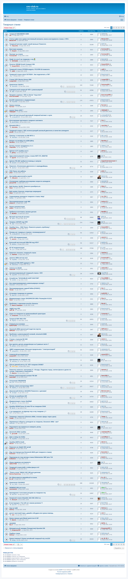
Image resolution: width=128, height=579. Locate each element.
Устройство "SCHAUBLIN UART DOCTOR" (24, 278)
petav (11, 172)
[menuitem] (6, 16)
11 (67, 224)
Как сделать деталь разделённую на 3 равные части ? (29, 344)
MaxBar (11, 198)
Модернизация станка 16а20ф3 (20, 401)
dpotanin (103, 369)
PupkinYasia (105, 262)
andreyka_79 (15, 361)
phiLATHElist (15, 122)
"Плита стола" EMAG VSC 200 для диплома (25, 472)
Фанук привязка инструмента (20, 462)
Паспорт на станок (16, 54)
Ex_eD (11, 479)
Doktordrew (15, 264)
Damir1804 (12, 377)
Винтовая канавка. (16, 49)
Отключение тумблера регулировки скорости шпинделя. (29, 181)
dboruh (11, 443)
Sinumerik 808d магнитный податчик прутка (25, 329)
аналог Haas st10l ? (16, 110)
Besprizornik (104, 74)
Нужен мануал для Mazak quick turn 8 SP (24, 518)
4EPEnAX (12, 330)
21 (64, 484)
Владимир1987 (16, 530)
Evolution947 (105, 257)
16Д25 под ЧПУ (14, 308)
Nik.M (13, 408)
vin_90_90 (104, 538)
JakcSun (14, 167)
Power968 (14, 101)
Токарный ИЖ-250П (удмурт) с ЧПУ (21, 263)
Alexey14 (14, 499)
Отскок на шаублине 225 (18, 396)
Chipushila (15, 45)
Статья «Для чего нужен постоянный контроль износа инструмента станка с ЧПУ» (39, 39)
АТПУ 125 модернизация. (18, 237)
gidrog (13, 152)
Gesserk (14, 162)
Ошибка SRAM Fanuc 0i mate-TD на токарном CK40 (27, 406)
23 (69, 484)
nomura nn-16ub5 (15, 268)
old (10, 35)
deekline (14, 244)
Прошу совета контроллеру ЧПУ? (21, 386)
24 (71, 484)
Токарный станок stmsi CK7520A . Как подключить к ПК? (29, 74)
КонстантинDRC (14, 96)
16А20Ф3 (12, 523)
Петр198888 (104, 278)
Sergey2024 (12, 228)
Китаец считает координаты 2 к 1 (21, 146)
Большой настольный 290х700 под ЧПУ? (24, 242)
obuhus (103, 497)
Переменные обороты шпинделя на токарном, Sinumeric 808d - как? (34, 422)
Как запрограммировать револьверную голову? (26, 283)
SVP (10, 413)
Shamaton (14, 137)
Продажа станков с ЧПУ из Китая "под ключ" (25, 95)
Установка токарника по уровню (21, 293)
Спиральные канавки (17, 324)
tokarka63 (104, 181)
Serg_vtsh (104, 518)
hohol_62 (103, 467)
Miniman (11, 535)
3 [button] (116, 28)
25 (74, 484)
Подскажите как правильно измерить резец (25, 427)
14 (74, 224)
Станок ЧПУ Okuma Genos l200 (20, 79)
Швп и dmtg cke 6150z (17, 437)
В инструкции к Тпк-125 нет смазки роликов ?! (26, 503)
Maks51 (14, 520)
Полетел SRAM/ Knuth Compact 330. (22, 64)
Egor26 (14, 157)
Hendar (11, 289)
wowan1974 (12, 356)
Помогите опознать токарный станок (22, 253)
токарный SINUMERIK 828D (19, 34)
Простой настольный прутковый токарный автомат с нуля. (30, 115)
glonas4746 (12, 182)
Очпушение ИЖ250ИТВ (17, 381)
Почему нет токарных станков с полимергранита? (27, 232)
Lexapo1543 (12, 81)
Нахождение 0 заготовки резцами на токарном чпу (27, 493)
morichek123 (13, 489)
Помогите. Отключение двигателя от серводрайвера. (28, 166)
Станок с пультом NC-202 (18, 339)
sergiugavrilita (105, 431)
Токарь (11, 418)
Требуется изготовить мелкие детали (22, 212)
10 (64, 224)
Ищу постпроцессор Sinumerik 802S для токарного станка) (30, 452)
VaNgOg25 (12, 111)
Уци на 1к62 (13, 508)
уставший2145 (16, 117)
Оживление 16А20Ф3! (17, 482)
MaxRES (14, 213)
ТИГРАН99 (15, 61)
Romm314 (12, 453)
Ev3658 (14, 280)
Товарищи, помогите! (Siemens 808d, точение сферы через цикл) (32, 416)
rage (13, 91)
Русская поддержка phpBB (64, 571)
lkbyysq (103, 344)
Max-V (11, 524)
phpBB (60, 569)
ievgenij (14, 320)
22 (67, 484)
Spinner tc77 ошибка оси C (18, 151)
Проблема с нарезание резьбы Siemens (23, 303)
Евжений (103, 59)
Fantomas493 (105, 84)
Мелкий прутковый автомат (19, 217)
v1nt (13, 514)
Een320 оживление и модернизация (22, 100)
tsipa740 (14, 295)
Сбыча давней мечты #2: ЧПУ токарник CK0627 (26, 364)
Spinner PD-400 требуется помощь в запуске (25, 161)
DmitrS (103, 457)
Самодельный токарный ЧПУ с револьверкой (26, 90)
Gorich (11, 428)
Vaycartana (104, 482)
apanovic (14, 403)
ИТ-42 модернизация (16, 247)
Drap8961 (14, 259)
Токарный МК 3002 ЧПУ (17, 319)
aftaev (103, 487)
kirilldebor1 (12, 458)
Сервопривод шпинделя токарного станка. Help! (26, 196)
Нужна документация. (17, 206)
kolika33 (103, 33)
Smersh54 (14, 86)
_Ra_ (10, 76)
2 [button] (113, 28)
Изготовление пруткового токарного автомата (26, 120)
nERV (13, 218)
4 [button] (118, 28)
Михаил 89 (12, 40)
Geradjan (14, 392)
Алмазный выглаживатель (19, 354)
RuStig (13, 540)
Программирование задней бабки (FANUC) (24, 288)
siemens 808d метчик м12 (18, 258)
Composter (15, 315)
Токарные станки (11, 24)
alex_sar (103, 135)
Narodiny (12, 142)
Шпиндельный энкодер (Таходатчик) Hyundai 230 (27, 528)
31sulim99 (12, 469)
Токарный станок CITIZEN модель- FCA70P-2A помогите (29, 69)
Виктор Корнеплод (15, 474)
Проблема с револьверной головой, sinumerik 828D (28, 334)
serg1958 (14, 274)
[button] (124, 27)
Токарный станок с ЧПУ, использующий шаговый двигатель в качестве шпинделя (39, 130)
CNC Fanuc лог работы (17, 171)
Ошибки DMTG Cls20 (16, 442)
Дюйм (13, 397)
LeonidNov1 (104, 436)
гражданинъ (15, 351)
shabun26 (12, 269)
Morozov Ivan (105, 390)
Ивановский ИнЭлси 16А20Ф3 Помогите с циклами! (27, 391)
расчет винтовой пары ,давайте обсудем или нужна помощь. (31, 513)
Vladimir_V (104, 145)
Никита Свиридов (17, 305)
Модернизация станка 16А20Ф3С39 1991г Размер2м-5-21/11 (30, 298)
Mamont (103, 176)
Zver (102, 120)
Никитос (14, 373)
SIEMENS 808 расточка (17, 487)
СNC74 (103, 396)
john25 (11, 132)
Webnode (12, 423)
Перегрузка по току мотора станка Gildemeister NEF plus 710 (31, 457)
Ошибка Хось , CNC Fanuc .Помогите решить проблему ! (29, 227)
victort (11, 340)
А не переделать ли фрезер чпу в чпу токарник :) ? (27, 411)
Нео (102, 288)
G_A (13, 249)
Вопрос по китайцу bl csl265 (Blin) (21, 141)
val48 (13, 71)
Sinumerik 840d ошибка (17, 432)
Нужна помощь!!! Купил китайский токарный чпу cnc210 (29, 538)
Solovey (11, 509)
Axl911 (11, 208)
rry (102, 130)
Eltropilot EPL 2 (14, 125)
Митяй (103, 303)
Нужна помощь (14, 105)
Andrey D (12, 203)
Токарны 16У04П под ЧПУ (18, 222)
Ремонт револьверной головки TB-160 (23, 375)
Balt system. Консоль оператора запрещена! (25, 191)
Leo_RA (103, 196)
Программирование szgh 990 (19, 201)
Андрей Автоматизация (108, 161)
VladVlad (14, 254)
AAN (102, 232)
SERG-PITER (13, 463)
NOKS (103, 44)
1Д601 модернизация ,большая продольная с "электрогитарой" (32, 349)
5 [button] (121, 28)
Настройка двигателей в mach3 (20, 176)
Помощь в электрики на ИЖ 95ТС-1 (22, 135)
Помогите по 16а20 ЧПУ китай (20, 447)
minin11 (14, 239)
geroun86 (14, 433)
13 (71, 224)
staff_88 (11, 310)
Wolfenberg (104, 533)
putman (14, 346)
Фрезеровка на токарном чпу (19, 359)
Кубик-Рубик (13, 325)
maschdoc (15, 127)
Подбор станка (14, 533)
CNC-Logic (15, 366)
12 (69, 224)
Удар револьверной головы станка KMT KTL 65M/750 (28, 156)
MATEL (103, 523)
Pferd (10, 300)
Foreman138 (105, 49)
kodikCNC (104, 293)
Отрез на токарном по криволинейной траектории (27, 314)
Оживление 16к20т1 (16, 84)
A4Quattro (15, 178)
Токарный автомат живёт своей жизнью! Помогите (27, 44)
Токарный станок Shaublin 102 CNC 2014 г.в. (25, 498)
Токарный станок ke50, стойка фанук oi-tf (24, 467)
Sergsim (14, 50)
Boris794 (14, 494)
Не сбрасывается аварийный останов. (23, 477)
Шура (11, 188)
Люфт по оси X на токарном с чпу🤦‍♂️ (22, 59)
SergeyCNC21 (16, 66)
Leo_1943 (14, 484)
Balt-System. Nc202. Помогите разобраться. (25, 186)
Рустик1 (11, 106)
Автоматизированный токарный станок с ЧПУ (26, 273)
